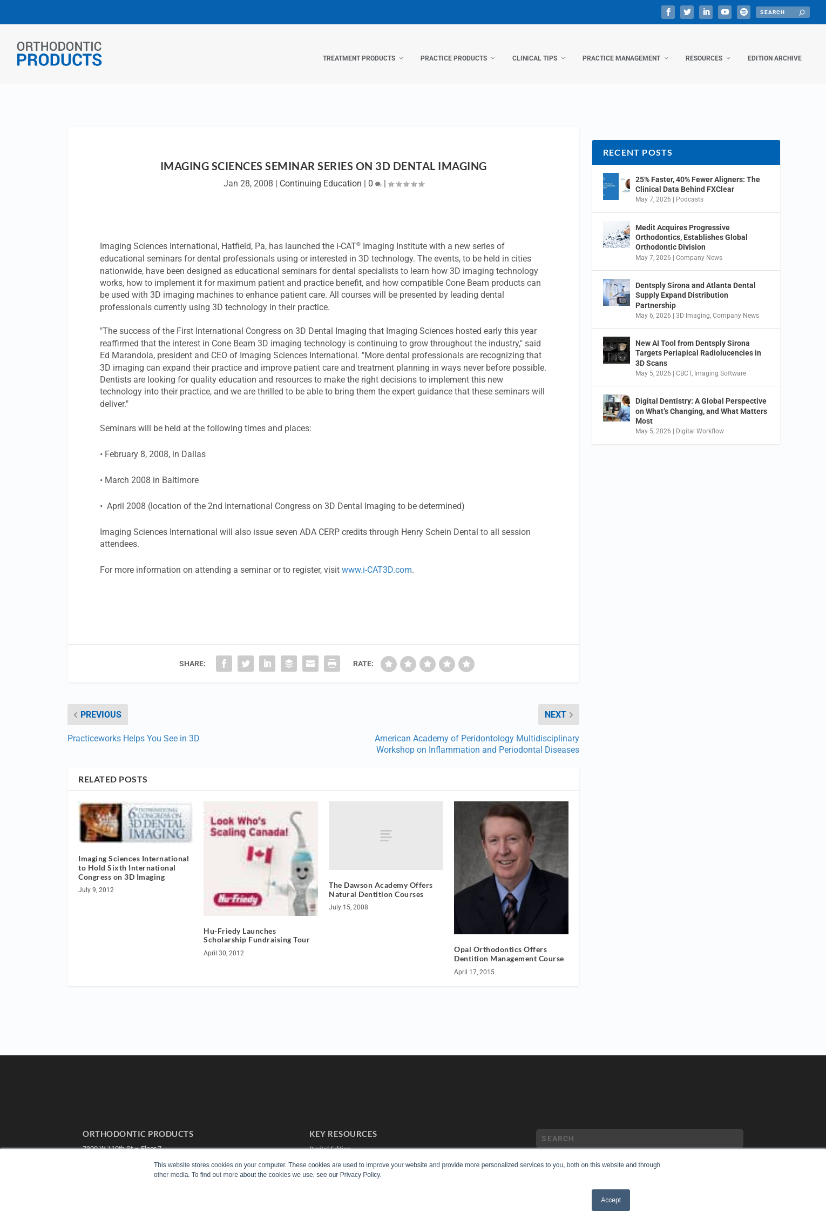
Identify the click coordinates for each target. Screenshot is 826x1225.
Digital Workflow (700, 420)
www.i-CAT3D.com (377, 559)
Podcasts (689, 188)
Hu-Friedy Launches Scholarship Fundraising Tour (257, 924)
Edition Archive (775, 47)
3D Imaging (693, 305)
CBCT (684, 362)
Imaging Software (720, 362)
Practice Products (454, 47)
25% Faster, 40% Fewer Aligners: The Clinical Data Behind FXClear (697, 173)
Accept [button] (611, 1200)
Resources (704, 47)
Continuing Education (321, 173)
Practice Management (621, 47)
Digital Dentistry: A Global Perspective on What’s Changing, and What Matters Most (701, 400)
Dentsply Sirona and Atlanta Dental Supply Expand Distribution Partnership (695, 284)
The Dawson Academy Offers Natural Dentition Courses (381, 878)
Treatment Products (359, 47)
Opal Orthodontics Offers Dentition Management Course (509, 943)
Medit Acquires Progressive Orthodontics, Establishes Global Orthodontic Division (691, 226)
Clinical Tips (534, 47)
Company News (699, 247)
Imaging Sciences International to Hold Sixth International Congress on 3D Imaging (133, 857)
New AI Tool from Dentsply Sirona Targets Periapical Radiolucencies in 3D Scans (698, 342)
